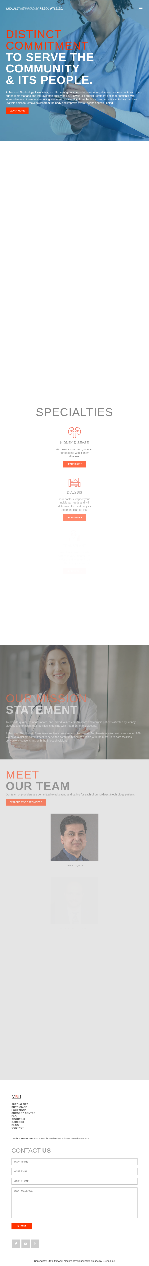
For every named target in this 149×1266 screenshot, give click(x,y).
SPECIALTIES (20, 1104)
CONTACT (17, 1128)
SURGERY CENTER (23, 1113)
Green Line (109, 1261)
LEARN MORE (13, 110)
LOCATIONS (19, 1110)
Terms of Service (77, 1138)
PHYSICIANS (19, 1107)
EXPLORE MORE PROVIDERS (26, 802)
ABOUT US (18, 1119)
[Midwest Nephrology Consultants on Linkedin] (35, 1244)
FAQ (14, 1116)
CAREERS (17, 1122)
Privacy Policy (61, 1138)
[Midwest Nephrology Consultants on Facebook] (16, 1244)
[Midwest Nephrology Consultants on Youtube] (25, 1244)
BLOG (15, 1125)
